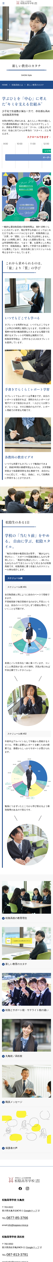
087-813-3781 (17, 1255)
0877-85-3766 (17, 1218)
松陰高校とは (17, 85)
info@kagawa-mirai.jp (18, 1225)
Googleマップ (30, 1211)
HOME (5, 85)
